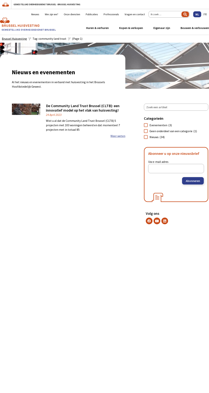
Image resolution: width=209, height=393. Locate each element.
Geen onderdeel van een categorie (173, 131)
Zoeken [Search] (185, 14)
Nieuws (35, 14)
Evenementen (160, 125)
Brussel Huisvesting (14, 38)
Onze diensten (72, 14)
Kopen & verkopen (131, 28)
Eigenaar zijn (161, 28)
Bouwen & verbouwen (195, 28)
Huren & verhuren (97, 28)
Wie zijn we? (51, 14)
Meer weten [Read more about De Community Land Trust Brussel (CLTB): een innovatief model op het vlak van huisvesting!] (117, 136)
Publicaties (92, 14)
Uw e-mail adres (158, 162)
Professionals (111, 14)
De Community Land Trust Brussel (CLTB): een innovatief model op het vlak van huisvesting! (83, 107)
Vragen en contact (135, 14)
